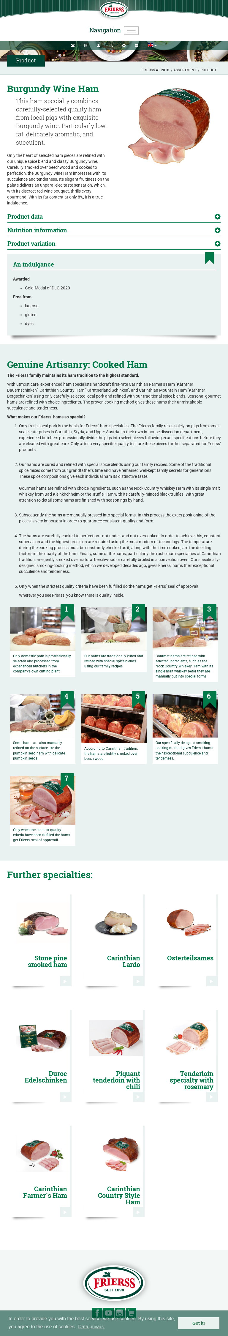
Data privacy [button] (91, 1326)
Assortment (184, 70)
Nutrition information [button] (37, 230)
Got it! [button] (198, 1323)
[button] (152, 45)
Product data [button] (25, 216)
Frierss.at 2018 (155, 70)
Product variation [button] (31, 243)
